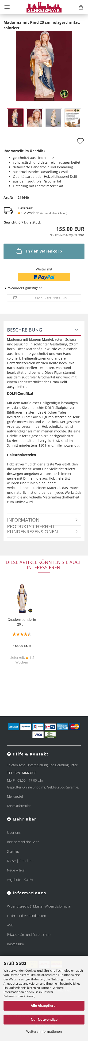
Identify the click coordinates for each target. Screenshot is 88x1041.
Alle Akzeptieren (44, 1005)
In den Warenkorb (38, 250)
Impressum (15, 944)
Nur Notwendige (44, 1019)
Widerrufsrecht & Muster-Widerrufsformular (39, 906)
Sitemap (13, 851)
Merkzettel (15, 796)
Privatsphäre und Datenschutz (29, 934)
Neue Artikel (16, 870)
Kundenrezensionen (32, 531)
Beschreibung (24, 330)
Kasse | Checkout (20, 861)
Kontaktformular (19, 806)
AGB (10, 925)
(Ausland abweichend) (53, 213)
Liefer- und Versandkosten (26, 915)
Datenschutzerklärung (19, 996)
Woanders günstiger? (25, 288)
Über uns (14, 832)
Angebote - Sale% (20, 879)
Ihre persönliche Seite (23, 842)
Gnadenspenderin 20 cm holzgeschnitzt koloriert (22, 622)
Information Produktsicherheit (31, 521)
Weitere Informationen (44, 1031)
